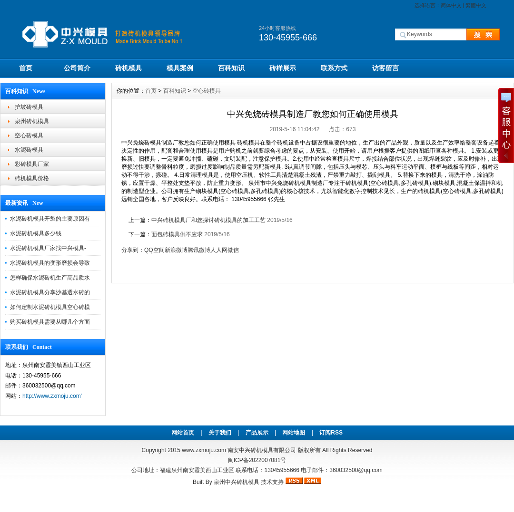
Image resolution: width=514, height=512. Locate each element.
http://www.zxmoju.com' (52, 396)
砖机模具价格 (32, 178)
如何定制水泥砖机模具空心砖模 (50, 307)
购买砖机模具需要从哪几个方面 (50, 322)
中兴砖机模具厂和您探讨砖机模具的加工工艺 (209, 220)
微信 (233, 250)
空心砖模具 (29, 135)
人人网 (218, 250)
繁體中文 (475, 5)
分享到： (132, 250)
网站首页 (182, 432)
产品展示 (257, 432)
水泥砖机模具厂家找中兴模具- (48, 248)
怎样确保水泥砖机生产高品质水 (50, 277)
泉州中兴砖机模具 (236, 482)
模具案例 (180, 68)
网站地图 (293, 432)
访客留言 (385, 68)
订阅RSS (331, 432)
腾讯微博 (199, 250)
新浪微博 (176, 250)
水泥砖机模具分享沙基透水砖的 (50, 292)
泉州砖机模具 (32, 121)
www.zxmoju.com (204, 450)
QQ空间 (154, 250)
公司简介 (77, 68)
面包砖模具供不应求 (177, 234)
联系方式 (334, 68)
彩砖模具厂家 (32, 164)
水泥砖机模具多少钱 (35, 233)
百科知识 (231, 68)
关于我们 (219, 432)
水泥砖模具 (29, 149)
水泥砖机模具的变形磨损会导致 (50, 263)
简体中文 (451, 5)
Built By (203, 482)
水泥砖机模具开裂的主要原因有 (50, 218)
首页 (25, 68)
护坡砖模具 (29, 107)
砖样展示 (282, 68)
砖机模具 (128, 68)
